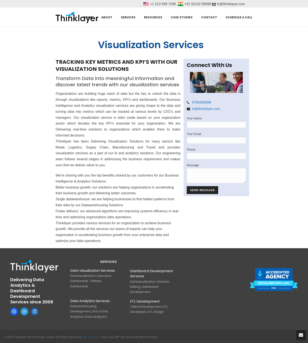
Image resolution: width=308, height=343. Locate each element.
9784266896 (201, 102)
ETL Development (145, 301)
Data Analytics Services (90, 300)
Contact (209, 17)
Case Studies (181, 17)
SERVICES (128, 17)
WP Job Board (92, 337)
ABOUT (106, 17)
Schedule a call (239, 17)
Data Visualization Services (92, 270)
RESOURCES (153, 17)
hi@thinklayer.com (206, 109)
